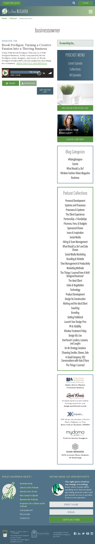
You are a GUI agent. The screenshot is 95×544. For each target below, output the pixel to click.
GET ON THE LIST (45, 91)
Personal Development (75, 200)
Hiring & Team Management (75, 241)
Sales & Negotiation (75, 284)
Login (85, 3)
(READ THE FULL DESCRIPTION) (32, 63)
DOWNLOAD (29, 83)
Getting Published (75, 316)
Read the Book (26, 483)
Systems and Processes (75, 204)
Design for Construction (75, 298)
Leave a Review (75, 139)
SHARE (12, 83)
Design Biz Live (75, 335)
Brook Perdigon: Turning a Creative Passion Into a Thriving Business (26, 47)
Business (75, 177)
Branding (75, 312)
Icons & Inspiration (75, 232)
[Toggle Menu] (90, 11)
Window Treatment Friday (75, 330)
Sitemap (12, 531)
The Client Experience (75, 214)
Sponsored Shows (75, 227)
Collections (75, 69)
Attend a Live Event (28, 491)
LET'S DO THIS (71, 519)
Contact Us (24, 518)
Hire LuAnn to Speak (29, 495)
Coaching (75, 307)
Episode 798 (9, 40)
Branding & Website (75, 258)
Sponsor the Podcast (75, 108)
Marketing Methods (75, 267)
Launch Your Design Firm (75, 321)
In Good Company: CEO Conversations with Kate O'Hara (75, 358)
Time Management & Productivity (75, 263)
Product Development (75, 294)
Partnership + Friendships (75, 218)
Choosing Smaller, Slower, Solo (75, 352)
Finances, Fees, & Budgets (75, 223)
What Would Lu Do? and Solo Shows (75, 248)
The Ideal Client (75, 280)
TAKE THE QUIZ (11, 3)
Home (4, 18)
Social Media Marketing (75, 254)
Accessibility (15, 533)
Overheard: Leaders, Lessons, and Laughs (75, 341)
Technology (75, 289)
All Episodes (75, 74)
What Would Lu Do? (75, 168)
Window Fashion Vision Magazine (75, 172)
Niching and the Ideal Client (75, 303)
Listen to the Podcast (29, 487)
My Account (25, 514)
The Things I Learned (75, 364)
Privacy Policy (22, 531)
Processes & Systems (75, 209)
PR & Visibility (75, 326)
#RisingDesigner (75, 159)
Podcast (13, 18)
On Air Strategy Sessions (75, 347)
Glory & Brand (16, 537)
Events (75, 163)
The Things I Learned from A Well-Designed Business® (75, 274)
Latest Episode (75, 63)
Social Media (75, 237)
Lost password (26, 510)
